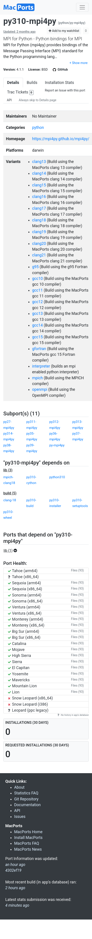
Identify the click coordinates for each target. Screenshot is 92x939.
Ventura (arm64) (24, 607)
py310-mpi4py (29, 21)
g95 (35, 267)
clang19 (39, 232)
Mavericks (19, 680)
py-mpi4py (57, 445)
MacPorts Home (28, 832)
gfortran (39, 349)
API (9, 100)
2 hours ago (15, 888)
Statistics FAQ (26, 793)
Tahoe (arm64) (22, 571)
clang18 (39, 220)
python (38, 127)
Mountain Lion (22, 686)
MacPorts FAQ (26, 843)
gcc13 (37, 313)
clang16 (39, 196)
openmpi (39, 389)
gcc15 (37, 337)
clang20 (39, 243)
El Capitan (18, 668)
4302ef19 (13, 870)
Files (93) (77, 570)
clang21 (39, 255)
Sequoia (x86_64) (25, 589)
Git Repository (26, 799)
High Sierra (19, 655)
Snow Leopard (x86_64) (30, 698)
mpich (37, 378)
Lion (13, 692)
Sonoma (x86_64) (25, 601)
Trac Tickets (20, 92)
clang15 (39, 185)
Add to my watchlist (64, 31)
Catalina (17, 643)
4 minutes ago (17, 905)
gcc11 (37, 290)
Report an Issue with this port (65, 90)
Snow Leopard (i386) (28, 704)
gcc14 (37, 325)
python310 (57, 477)
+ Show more (78, 63)
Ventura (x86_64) (25, 613)
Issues (19, 816)
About (19, 787)
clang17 (39, 208)
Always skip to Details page (37, 100)
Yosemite (18, 674)
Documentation (27, 805)
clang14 (39, 173)
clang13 (39, 161)
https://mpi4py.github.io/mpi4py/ (60, 139)
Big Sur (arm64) (23, 631)
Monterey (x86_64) (26, 625)
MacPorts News (28, 849)
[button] (11, 550)
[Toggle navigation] (82, 7)
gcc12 (37, 302)
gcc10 (37, 278)
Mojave (16, 649)
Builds (32, 82)
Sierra (15, 662)
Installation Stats (59, 82)
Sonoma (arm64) (24, 595)
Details (13, 82)
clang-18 (9, 500)
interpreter (41, 366)
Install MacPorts (28, 837)
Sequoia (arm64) (24, 583)
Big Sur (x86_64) (24, 637)
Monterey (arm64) (25, 619)
